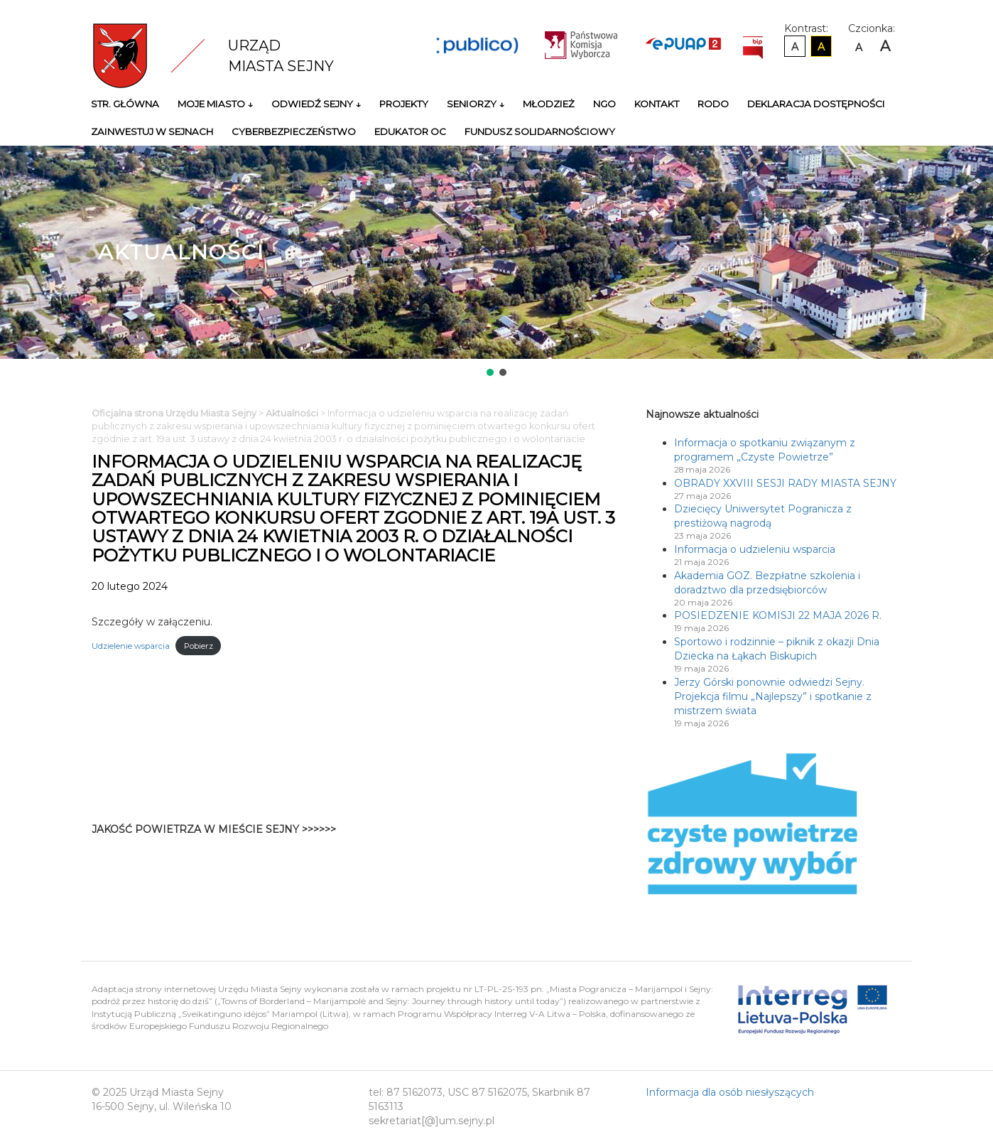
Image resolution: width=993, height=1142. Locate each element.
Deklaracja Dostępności (816, 103)
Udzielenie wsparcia (131, 646)
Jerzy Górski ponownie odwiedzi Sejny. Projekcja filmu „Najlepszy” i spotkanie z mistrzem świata (773, 696)
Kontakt (656, 103)
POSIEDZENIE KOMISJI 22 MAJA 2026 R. (777, 615)
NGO (604, 103)
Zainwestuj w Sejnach (152, 131)
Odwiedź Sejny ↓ (316, 103)
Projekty (403, 103)
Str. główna (125, 103)
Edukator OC (410, 131)
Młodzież (549, 103)
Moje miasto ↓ (215, 103)
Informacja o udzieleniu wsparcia (754, 549)
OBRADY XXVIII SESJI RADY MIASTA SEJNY (785, 483)
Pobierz (198, 646)
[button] (490, 372)
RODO (713, 103)
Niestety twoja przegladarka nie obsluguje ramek (511, 836)
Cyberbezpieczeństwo (294, 131)
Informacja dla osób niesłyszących (730, 1092)
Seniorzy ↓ (475, 103)
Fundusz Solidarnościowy (540, 131)
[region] (496, 262)
